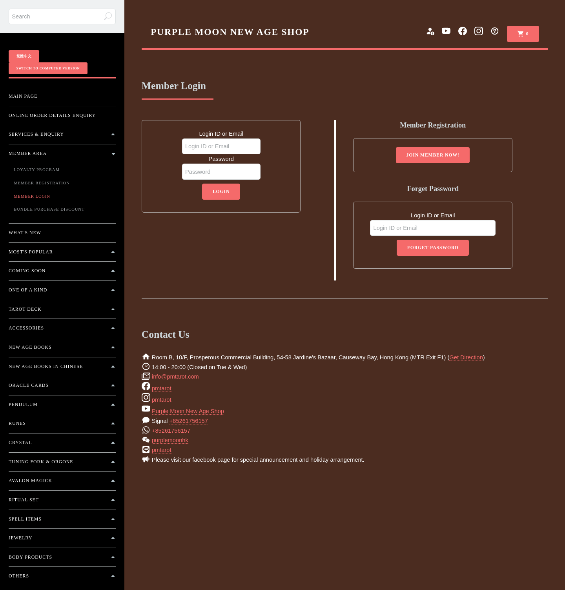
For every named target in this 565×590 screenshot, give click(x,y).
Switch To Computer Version (48, 68)
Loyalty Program (37, 170)
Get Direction (466, 357)
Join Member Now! (432, 155)
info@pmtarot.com (175, 376)
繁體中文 (24, 56)
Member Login (32, 196)
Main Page (23, 96)
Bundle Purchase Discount (49, 209)
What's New (25, 232)
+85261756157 (189, 421)
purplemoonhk (170, 440)
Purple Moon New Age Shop (188, 411)
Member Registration (42, 183)
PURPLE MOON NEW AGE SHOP (230, 32)
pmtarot (161, 388)
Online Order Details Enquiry (52, 115)
